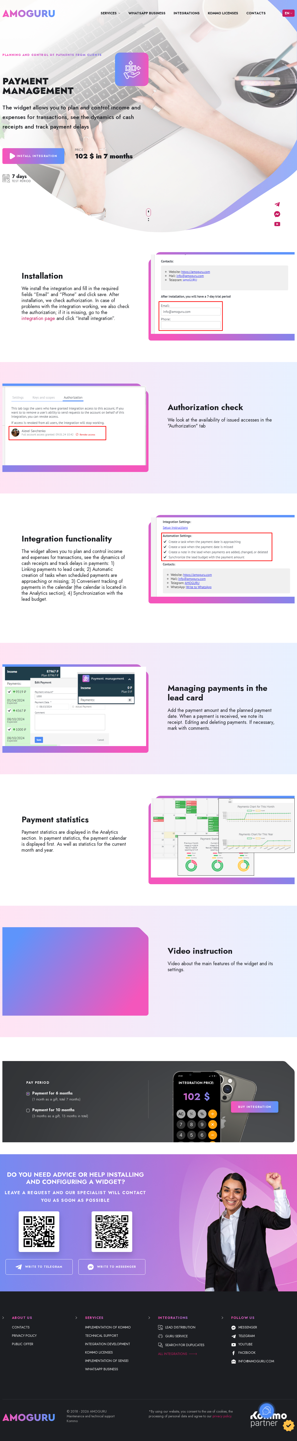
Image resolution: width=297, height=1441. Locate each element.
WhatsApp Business (146, 13)
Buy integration (254, 1107)
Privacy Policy (24, 1335)
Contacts (256, 13)
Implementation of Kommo (108, 1327)
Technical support (101, 1335)
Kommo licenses (223, 13)
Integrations (187, 13)
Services (109, 13)
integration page (38, 318)
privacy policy (222, 1416)
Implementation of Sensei (106, 1360)
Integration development (107, 1344)
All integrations (172, 1353)
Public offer (22, 1344)
